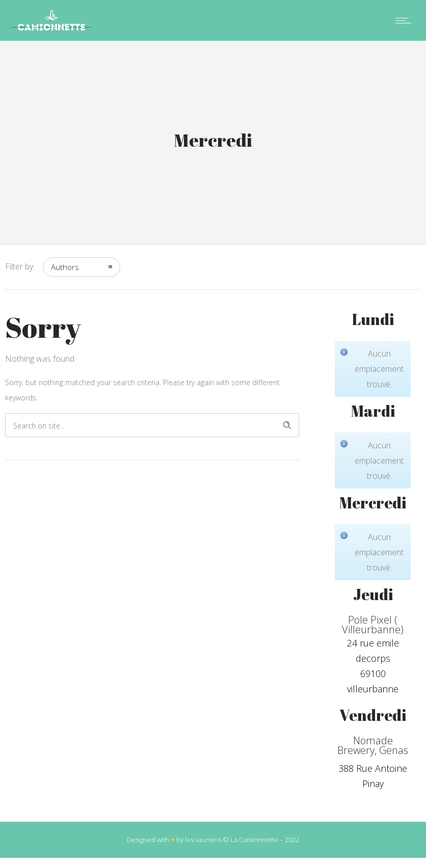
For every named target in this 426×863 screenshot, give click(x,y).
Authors (65, 267)
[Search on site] (152, 425)
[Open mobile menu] (405, 20)
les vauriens (203, 839)
